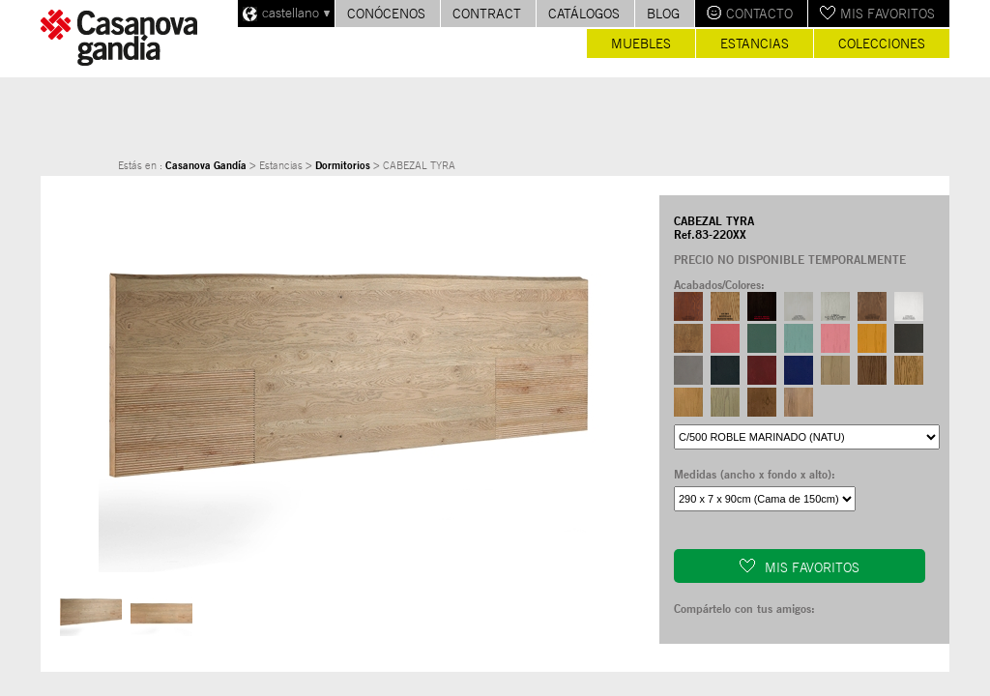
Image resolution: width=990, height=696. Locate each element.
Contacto (759, 13)
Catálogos (584, 13)
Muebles (641, 43)
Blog (663, 13)
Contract (486, 13)
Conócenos (386, 13)
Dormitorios (342, 165)
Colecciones (881, 43)
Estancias (754, 43)
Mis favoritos (887, 13)
